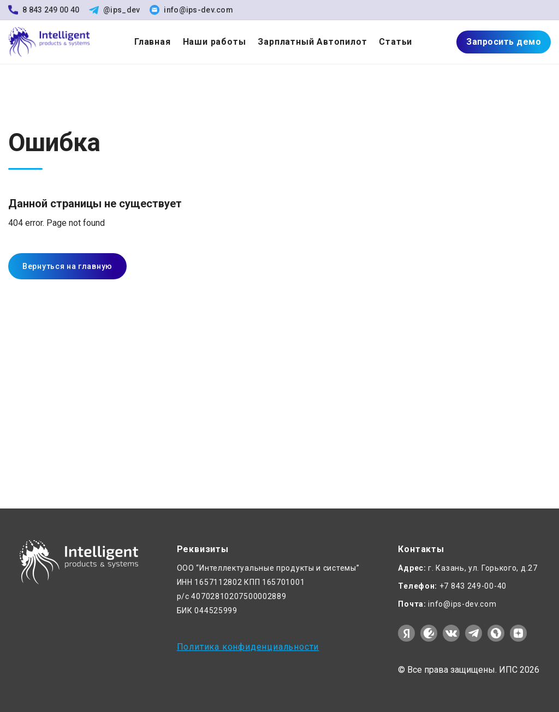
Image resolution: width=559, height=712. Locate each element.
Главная (152, 42)
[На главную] (49, 42)
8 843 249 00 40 (43, 10)
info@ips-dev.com (191, 10)
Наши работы (214, 42)
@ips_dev (114, 10)
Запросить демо (503, 42)
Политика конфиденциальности (248, 647)
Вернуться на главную (67, 266)
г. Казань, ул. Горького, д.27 (467, 568)
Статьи (395, 42)
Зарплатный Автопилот (312, 42)
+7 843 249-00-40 (452, 586)
